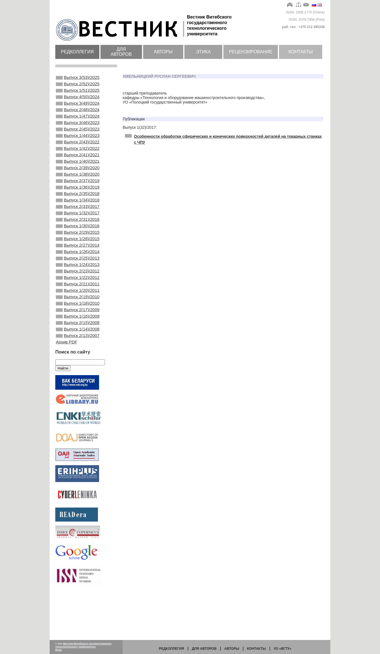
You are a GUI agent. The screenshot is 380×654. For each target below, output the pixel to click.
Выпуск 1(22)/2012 (77, 312)
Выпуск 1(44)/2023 (77, 146)
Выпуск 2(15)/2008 (77, 366)
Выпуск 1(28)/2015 (77, 267)
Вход (58, 649)
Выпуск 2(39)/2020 (77, 184)
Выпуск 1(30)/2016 (77, 252)
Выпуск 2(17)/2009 (77, 350)
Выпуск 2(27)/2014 (77, 275)
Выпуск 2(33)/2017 (77, 229)
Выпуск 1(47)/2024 (77, 123)
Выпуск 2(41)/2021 (77, 169)
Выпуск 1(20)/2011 (77, 328)
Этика (203, 51)
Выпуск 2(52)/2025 (77, 85)
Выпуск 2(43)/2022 (77, 153)
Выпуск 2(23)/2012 (77, 305)
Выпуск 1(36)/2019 (77, 206)
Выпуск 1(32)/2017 (77, 237)
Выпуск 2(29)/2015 (77, 259)
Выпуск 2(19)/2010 (77, 335)
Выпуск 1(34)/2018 (77, 222)
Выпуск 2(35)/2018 (77, 214)
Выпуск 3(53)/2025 (77, 78)
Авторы (163, 51)
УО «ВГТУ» (282, 649)
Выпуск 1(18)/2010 (77, 343)
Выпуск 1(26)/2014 (77, 282)
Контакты (301, 51)
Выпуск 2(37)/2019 (77, 199)
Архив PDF (66, 387)
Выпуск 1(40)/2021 (77, 176)
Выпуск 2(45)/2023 (77, 138)
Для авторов (121, 52)
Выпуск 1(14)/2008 (77, 373)
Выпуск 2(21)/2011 (77, 320)
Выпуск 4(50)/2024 (77, 100)
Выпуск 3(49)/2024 (77, 108)
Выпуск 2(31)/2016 (77, 244)
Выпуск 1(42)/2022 (77, 161)
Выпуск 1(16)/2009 (77, 358)
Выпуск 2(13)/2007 (77, 381)
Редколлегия (77, 51)
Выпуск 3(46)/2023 (77, 131)
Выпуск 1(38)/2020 (77, 191)
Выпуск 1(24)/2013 (77, 297)
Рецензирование (250, 51)
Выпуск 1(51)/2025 (77, 93)
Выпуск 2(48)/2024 (77, 116)
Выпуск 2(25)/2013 (77, 290)
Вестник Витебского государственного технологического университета (83, 645)
